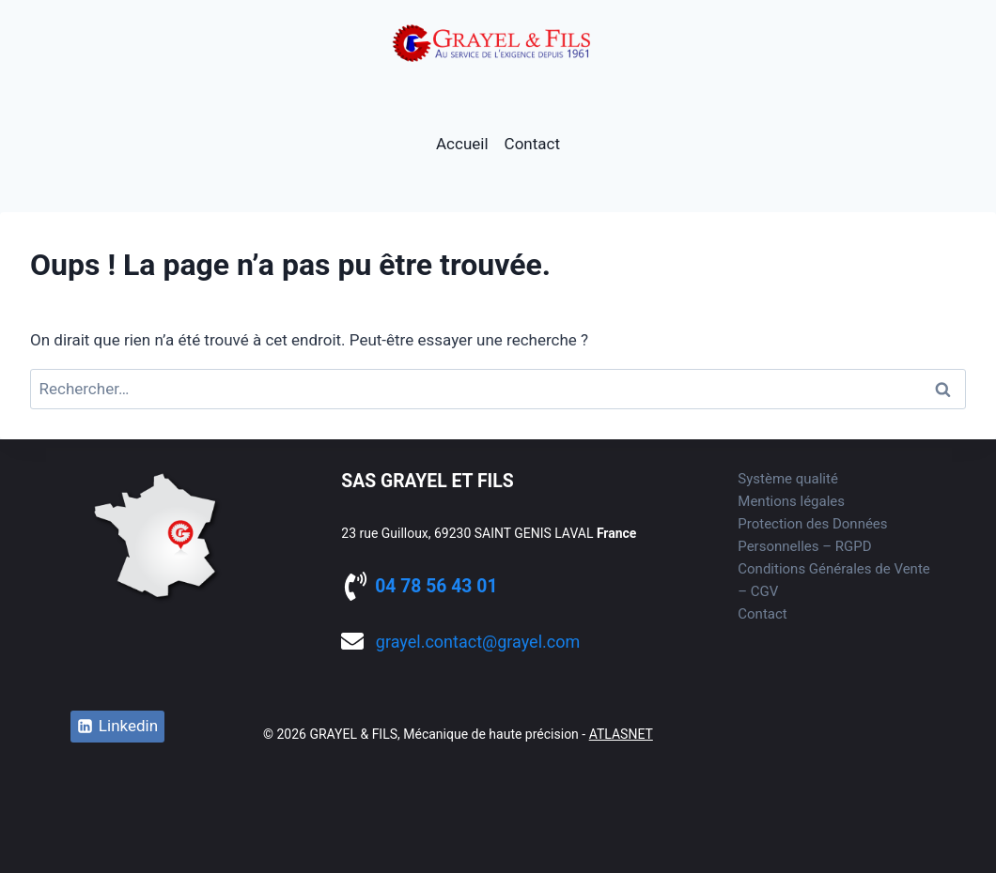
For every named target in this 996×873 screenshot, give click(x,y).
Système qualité (788, 478)
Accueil (462, 143)
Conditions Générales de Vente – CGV (833, 580)
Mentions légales (791, 501)
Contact (532, 143)
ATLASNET (621, 734)
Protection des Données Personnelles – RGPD (812, 535)
